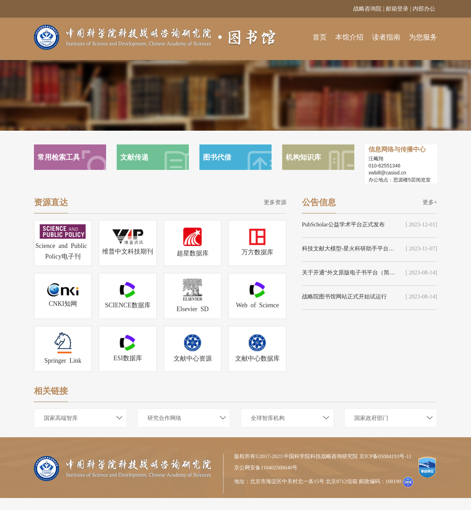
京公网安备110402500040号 (265, 467)
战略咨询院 (367, 9)
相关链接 (51, 391)
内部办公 (424, 9)
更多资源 (275, 202)
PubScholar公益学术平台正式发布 (343, 224)
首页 (320, 37)
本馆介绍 (349, 37)
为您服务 (423, 37)
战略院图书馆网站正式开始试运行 (344, 296)
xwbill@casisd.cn (387, 173)
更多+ (430, 202)
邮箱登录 (397, 9)
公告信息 (319, 202)
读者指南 (386, 37)
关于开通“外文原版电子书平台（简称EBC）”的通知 (349, 272)
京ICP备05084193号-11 (385, 456)
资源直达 (51, 202)
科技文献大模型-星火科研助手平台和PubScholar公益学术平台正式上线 (349, 248)
